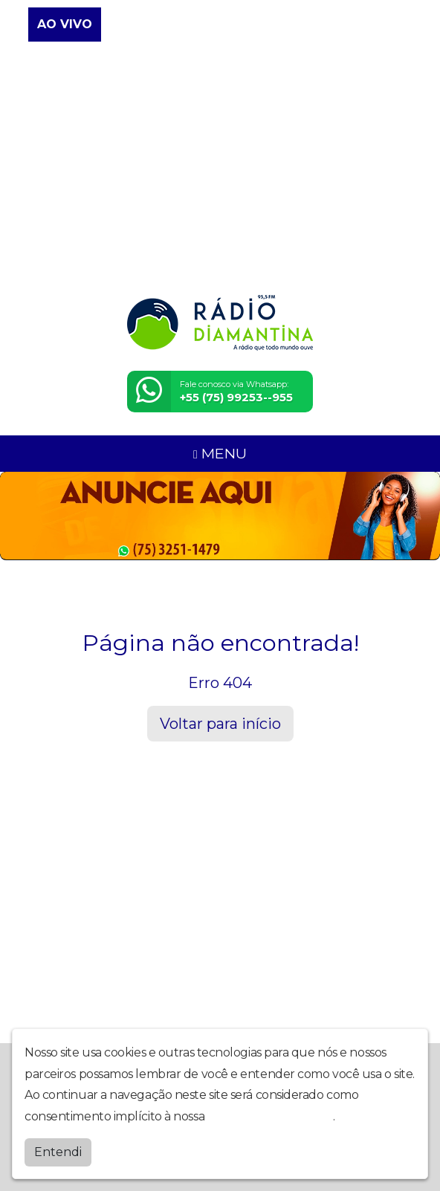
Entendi (58, 1152)
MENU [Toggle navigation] (220, 453)
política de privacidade (270, 1116)
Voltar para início (220, 724)
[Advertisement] (220, 169)
